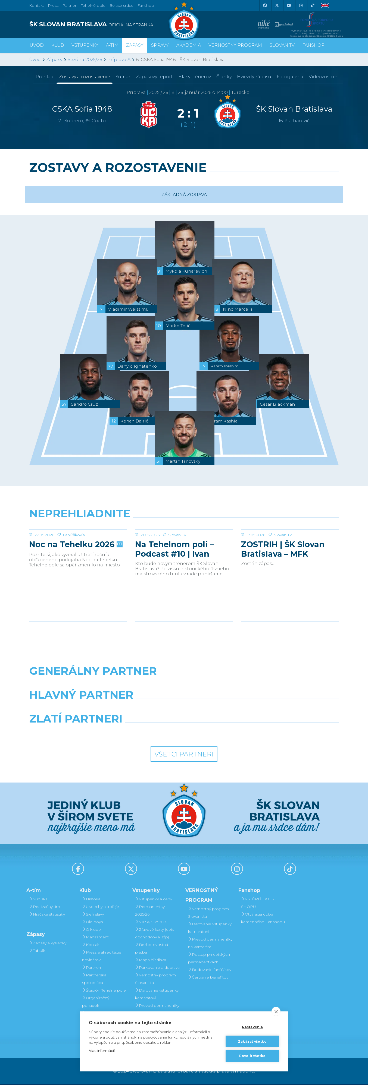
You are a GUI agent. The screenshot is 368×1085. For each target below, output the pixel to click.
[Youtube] (288, 5)
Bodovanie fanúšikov (209, 970)
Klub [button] (57, 45)
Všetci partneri (184, 755)
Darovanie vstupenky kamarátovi (157, 995)
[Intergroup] (144, 733)
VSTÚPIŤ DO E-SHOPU (257, 903)
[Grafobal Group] (224, 733)
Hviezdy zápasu (254, 76)
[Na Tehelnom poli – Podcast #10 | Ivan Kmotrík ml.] (184, 550)
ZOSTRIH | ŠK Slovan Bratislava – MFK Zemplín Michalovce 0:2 (290, 590)
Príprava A (118, 59)
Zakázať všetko (252, 1041)
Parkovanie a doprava (157, 968)
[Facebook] (264, 5)
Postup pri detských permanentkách (209, 959)
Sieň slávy (93, 915)
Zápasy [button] (135, 45)
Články (224, 76)
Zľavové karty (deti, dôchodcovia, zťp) (154, 934)
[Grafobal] (144, 709)
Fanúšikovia (74, 575)
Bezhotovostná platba (151, 949)
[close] (276, 1011)
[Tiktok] (312, 5)
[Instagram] (300, 5)
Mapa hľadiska (150, 960)
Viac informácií (102, 1050)
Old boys (92, 922)
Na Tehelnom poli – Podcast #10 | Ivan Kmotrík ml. (174, 590)
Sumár (123, 76)
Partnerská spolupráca (94, 979)
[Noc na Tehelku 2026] (78, 550)
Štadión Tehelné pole (104, 991)
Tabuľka (38, 951)
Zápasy (54, 59)
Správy (160, 45)
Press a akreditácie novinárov (101, 957)
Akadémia (188, 45)
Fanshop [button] (313, 45)
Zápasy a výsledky (47, 943)
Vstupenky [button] (84, 45)
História (91, 899)
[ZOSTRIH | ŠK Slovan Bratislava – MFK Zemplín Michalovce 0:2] (290, 550)
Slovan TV (177, 575)
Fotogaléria (290, 76)
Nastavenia (252, 1027)
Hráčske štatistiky (47, 915)
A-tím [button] (112, 45)
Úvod (37, 45)
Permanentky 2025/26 (150, 911)
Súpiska (38, 899)
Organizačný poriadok (95, 1002)
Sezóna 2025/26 (85, 59)
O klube (91, 930)
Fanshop (145, 5)
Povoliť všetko (252, 1056)
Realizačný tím (44, 907)
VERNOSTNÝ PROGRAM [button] (235, 45)
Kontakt (91, 945)
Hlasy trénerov (194, 76)
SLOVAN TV (282, 45)
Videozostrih (323, 76)
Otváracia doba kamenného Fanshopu (263, 919)
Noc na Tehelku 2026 (75, 585)
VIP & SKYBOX (151, 922)
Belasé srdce (121, 5)
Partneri (91, 968)
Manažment (95, 937)
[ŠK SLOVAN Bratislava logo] (184, 20)
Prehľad (45, 76)
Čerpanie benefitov (208, 978)
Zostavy (84, 76)
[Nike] (184, 686)
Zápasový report (154, 76)
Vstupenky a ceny (153, 899)
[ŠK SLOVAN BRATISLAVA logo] (104, 24)
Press (53, 5)
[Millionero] (224, 709)
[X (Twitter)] (276, 5)
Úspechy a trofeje (100, 907)
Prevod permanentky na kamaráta (157, 1010)
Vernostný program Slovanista (155, 979)
